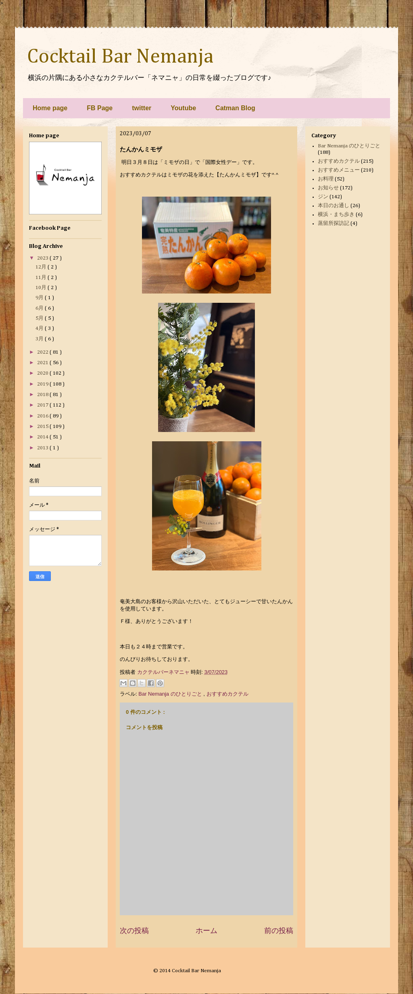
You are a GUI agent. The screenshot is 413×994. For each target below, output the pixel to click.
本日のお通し (333, 205)
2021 (43, 362)
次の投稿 (134, 931)
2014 (43, 437)
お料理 (326, 179)
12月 (41, 267)
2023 (43, 258)
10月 (41, 287)
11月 (41, 277)
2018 (43, 394)
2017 (43, 405)
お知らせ (328, 188)
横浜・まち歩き (336, 214)
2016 (43, 416)
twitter (141, 108)
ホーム (206, 931)
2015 (43, 426)
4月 (40, 328)
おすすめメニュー (339, 170)
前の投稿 (278, 931)
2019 (43, 384)
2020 (43, 373)
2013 (43, 448)
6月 (40, 308)
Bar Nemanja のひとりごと (170, 694)
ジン (323, 196)
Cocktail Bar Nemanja (120, 57)
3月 (40, 339)
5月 (40, 318)
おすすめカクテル (227, 694)
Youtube (183, 108)
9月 (40, 297)
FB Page (100, 108)
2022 (43, 352)
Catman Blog (235, 108)
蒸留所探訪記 (333, 223)
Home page (50, 108)
